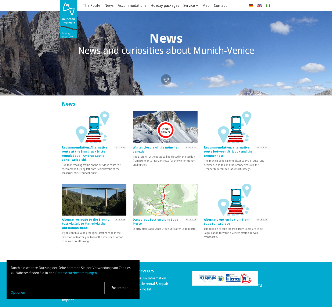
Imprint (68, 300)
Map (206, 5)
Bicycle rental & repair (151, 283)
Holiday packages (165, 5)
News (108, 5)
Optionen (18, 292)
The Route (91, 5)
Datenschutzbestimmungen (76, 273)
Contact (220, 5)
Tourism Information (150, 278)
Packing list (142, 289)
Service (189, 5)
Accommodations (132, 5)
